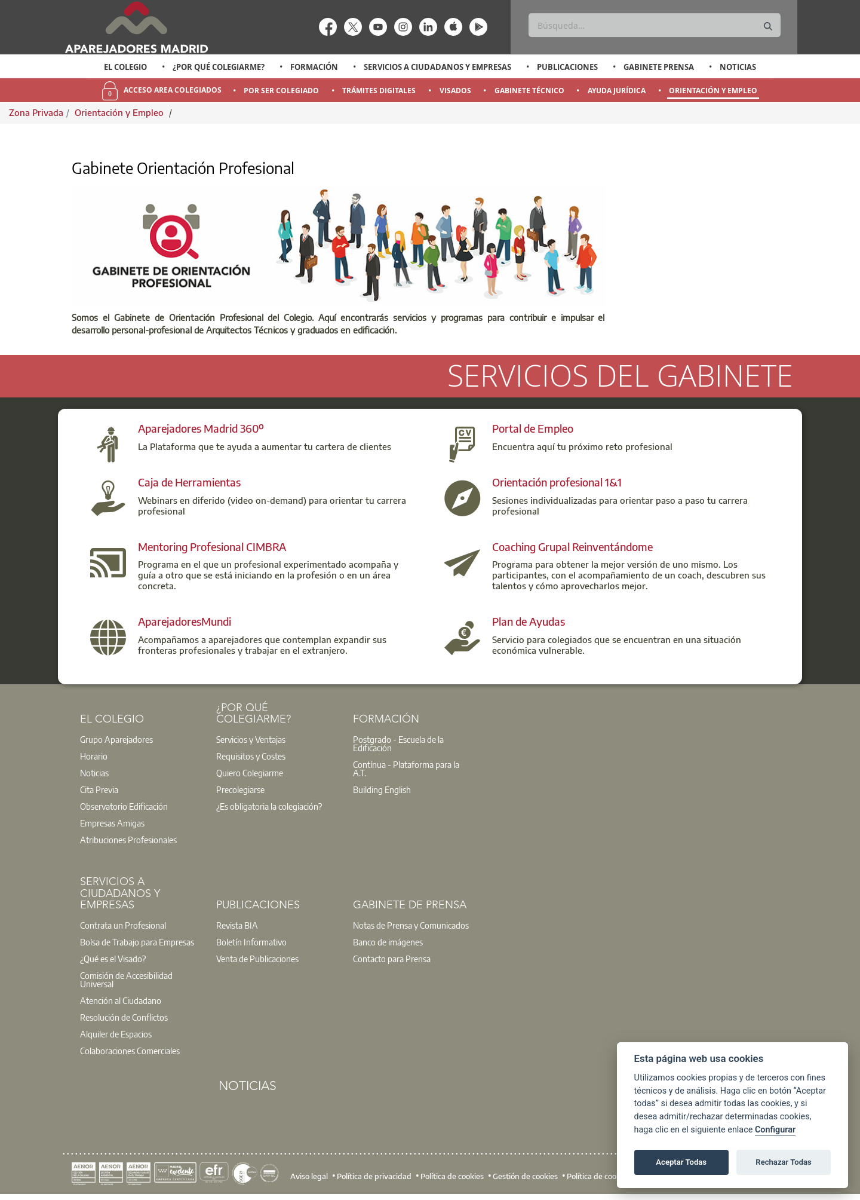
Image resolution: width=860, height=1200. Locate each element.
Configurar (775, 1130)
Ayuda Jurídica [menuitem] (617, 90)
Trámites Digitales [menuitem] (379, 90)
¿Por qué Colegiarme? (219, 67)
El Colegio (125, 67)
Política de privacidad (374, 1176)
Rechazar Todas (783, 1162)
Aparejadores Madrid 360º (201, 428)
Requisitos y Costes (250, 756)
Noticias (738, 67)
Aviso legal (309, 1176)
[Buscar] (654, 25)
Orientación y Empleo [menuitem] (713, 90)
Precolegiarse (240, 789)
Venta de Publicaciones (257, 958)
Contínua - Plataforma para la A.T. (406, 768)
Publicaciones (567, 67)
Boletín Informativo (251, 941)
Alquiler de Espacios (116, 1033)
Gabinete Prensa (659, 67)
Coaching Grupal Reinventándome (572, 546)
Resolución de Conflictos (124, 1017)
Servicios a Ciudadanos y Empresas (437, 67)
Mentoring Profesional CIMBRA (212, 546)
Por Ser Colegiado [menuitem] (281, 90)
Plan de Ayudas (528, 621)
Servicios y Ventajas (250, 739)
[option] (125, 67)
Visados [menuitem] (455, 90)
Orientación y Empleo (120, 112)
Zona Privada (36, 112)
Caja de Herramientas (189, 482)
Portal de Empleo (532, 428)
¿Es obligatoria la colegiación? (269, 806)
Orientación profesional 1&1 (557, 482)
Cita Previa (99, 789)
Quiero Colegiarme (249, 772)
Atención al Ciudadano (120, 1000)
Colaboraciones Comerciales (130, 1050)
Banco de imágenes (388, 941)
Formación (314, 67)
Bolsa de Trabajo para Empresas (137, 941)
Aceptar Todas (681, 1162)
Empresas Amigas (112, 823)
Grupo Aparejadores (116, 739)
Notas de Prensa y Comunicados (411, 925)
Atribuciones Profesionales (128, 839)
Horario (94, 756)
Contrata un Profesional (123, 925)
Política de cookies (452, 1176)
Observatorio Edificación (124, 806)
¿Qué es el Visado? (113, 958)
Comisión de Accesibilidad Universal (126, 979)
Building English (382, 789)
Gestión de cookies (525, 1176)
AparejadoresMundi (184, 621)
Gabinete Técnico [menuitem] (529, 90)
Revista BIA (237, 925)
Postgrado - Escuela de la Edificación (398, 743)
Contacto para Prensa (392, 958)
